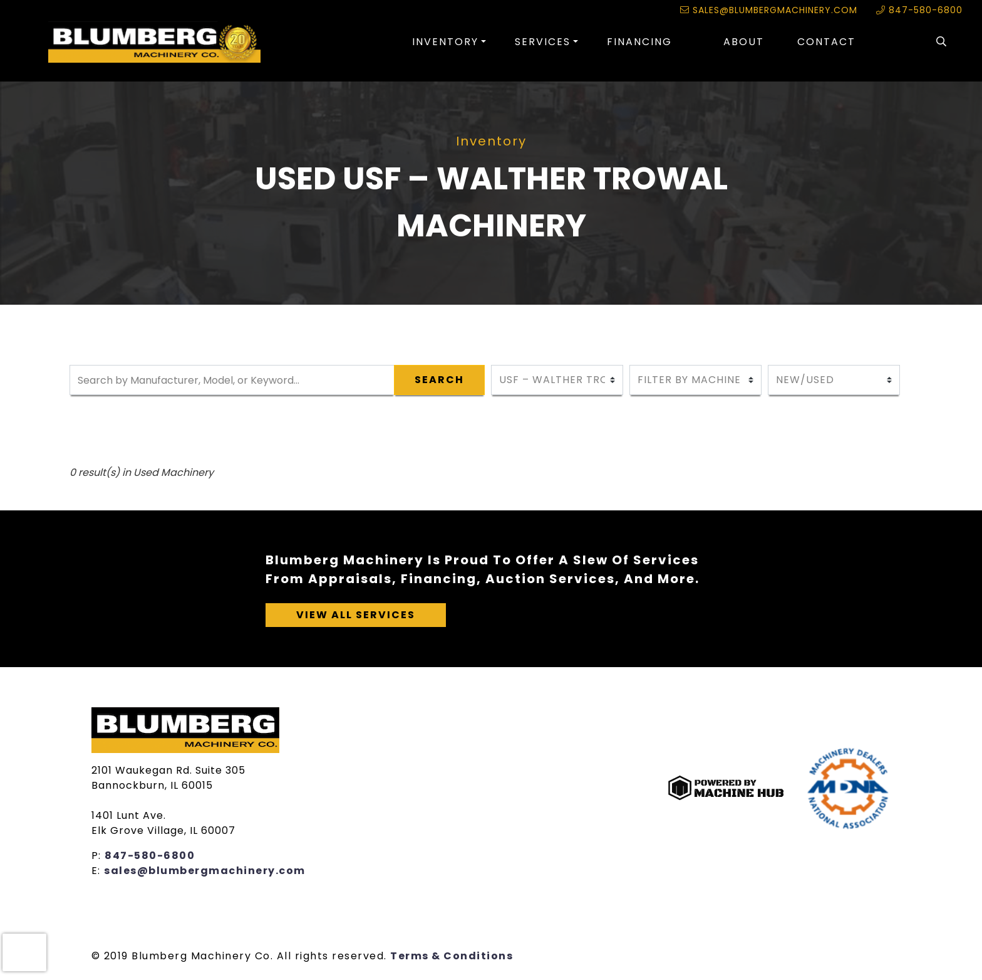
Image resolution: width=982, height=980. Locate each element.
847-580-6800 (919, 10)
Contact (826, 41)
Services (543, 41)
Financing (639, 41)
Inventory (445, 41)
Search (439, 379)
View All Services (355, 615)
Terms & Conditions (451, 956)
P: (98, 855)
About (743, 41)
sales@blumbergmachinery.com (768, 10)
